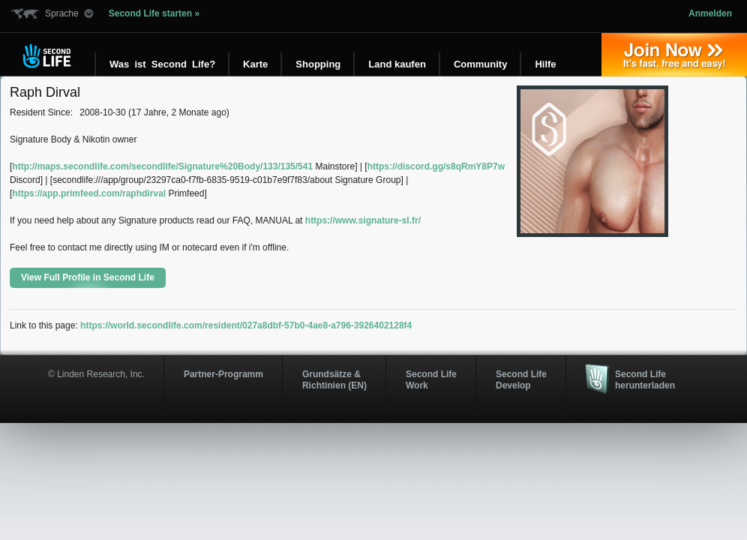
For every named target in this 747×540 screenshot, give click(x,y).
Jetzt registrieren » (674, 54)
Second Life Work (431, 379)
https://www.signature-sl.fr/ (363, 220)
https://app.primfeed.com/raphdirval (89, 193)
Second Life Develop (521, 379)
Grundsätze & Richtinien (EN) (334, 379)
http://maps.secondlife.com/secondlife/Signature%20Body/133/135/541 (162, 166)
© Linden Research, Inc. (96, 374)
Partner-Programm (223, 374)
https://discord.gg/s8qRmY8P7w (436, 166)
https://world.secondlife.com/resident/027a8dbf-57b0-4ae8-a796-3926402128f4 (246, 325)
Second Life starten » (154, 13)
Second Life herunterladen (645, 379)
